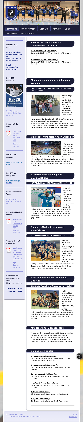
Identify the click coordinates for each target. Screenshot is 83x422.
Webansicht (73, 417)
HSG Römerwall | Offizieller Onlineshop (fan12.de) (13, 113)
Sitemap (21, 414)
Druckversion (11, 414)
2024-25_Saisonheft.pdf (17, 138)
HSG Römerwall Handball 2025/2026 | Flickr (13, 201)
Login (75, 414)
